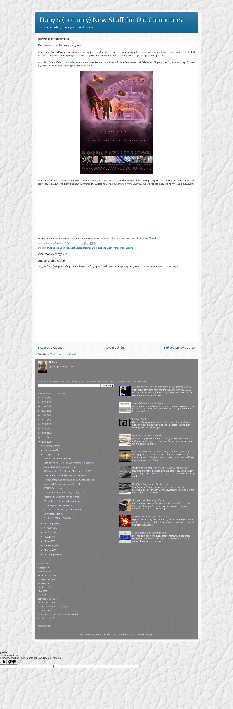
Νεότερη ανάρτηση (51, 347)
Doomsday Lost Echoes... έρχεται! (60, 467)
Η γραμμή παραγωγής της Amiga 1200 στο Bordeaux (69, 479)
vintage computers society (51, 606)
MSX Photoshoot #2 (53, 513)
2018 (44, 433)
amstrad (42, 587)
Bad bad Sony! (139, 419)
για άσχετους (44, 618)
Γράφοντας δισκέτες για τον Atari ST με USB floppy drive (159, 467)
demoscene (43, 602)
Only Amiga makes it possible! (58, 505)
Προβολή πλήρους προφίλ (62, 366)
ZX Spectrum (44, 579)
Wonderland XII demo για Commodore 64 (63, 501)
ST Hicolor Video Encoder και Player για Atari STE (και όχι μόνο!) (163, 451)
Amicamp (42, 571)
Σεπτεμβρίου (50, 523)
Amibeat (42, 567)
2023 (44, 411)
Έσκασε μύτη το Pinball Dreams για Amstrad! (65, 475)
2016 (44, 441)
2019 (44, 428)
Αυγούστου (49, 528)
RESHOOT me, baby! (53, 488)
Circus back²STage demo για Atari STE (62, 484)
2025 (44, 402)
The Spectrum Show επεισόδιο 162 (149, 500)
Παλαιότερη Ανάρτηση (179, 347)
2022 (44, 415)
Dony (54, 362)
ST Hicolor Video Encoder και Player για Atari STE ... (68, 471)
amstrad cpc (53, 247)
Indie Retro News (146, 237)
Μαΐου (47, 541)
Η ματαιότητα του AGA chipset (147, 435)
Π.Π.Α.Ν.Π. (43, 610)
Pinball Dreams (126, 247)
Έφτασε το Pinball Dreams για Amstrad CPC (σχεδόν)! (69, 462)
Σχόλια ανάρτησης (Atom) (63, 354)
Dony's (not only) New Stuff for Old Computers (111, 19)
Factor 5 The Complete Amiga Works (61, 496)
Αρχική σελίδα (114, 347)
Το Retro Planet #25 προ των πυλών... (150, 516)
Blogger (149, 634)
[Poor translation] (12, 662)
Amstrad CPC (127, 55)
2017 (44, 437)
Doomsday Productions (76, 62)
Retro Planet (44, 575)
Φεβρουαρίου (51, 554)
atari (40, 591)
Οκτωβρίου (50, 454)
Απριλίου (49, 545)
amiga (41, 583)
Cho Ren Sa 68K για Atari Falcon (59, 518)
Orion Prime (126, 183)
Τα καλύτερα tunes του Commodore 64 (57, 614)
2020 (44, 424)
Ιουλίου (48, 532)
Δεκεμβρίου (50, 445)
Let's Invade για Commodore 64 (59, 458)
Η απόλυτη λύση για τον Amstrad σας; (150, 484)
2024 (44, 406)
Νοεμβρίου (49, 450)
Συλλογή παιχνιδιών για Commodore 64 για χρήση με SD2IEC (162, 386)
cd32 (40, 595)
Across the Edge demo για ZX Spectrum (63, 509)
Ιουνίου (48, 536)
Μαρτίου (48, 550)
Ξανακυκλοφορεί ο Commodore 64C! (150, 403)
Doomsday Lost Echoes (71, 247)
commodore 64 (45, 599)
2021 (44, 419)
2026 (44, 397)
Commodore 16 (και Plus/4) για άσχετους (64, 492)
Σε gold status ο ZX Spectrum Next (149, 532)
